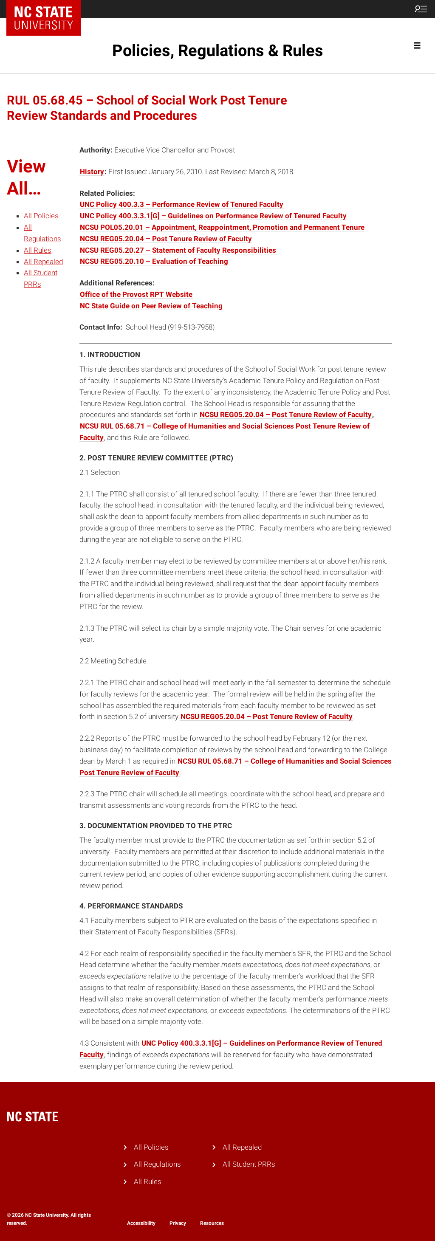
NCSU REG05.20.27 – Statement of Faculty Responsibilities (178, 250)
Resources (212, 1223)
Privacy (177, 1223)
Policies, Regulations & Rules (217, 50)
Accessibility (141, 1223)
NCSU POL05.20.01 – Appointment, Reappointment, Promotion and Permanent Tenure (222, 227)
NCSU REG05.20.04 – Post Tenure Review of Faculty (166, 238)
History (92, 171)
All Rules (37, 250)
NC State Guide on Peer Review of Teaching (151, 306)
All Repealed (43, 261)
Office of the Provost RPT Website (136, 294)
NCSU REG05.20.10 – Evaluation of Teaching (154, 261)
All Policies (41, 216)
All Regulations (157, 1164)
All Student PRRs (249, 1164)
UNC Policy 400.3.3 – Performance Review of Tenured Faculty (181, 204)
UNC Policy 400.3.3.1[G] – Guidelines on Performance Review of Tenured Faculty (213, 216)
